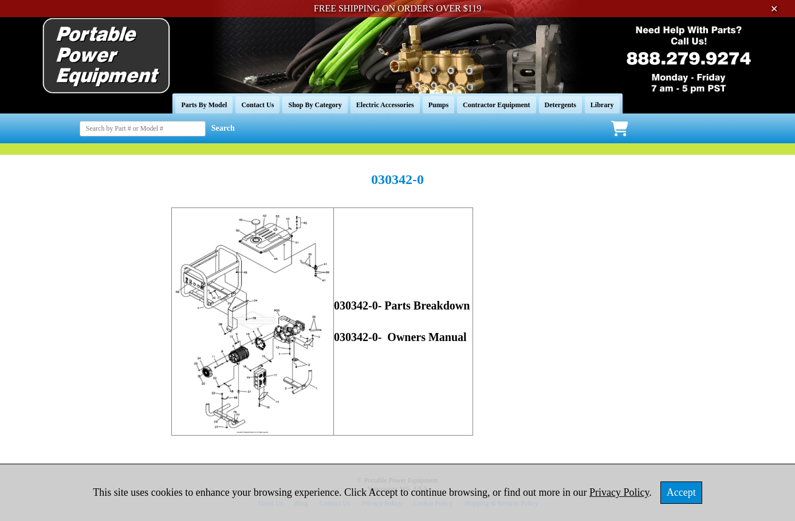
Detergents (560, 105)
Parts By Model (204, 105)
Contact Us (257, 105)
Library (602, 105)
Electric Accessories (385, 105)
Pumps (438, 105)
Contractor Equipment (496, 105)
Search (223, 128)
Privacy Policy (619, 492)
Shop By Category (314, 105)
